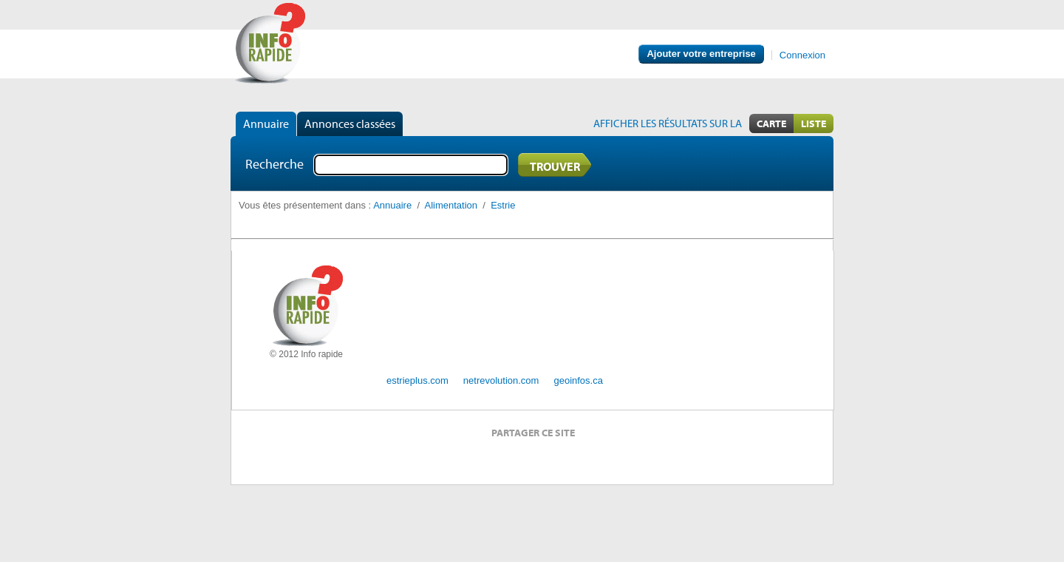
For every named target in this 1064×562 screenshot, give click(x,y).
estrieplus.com (417, 380)
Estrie (503, 205)
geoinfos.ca (578, 380)
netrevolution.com (501, 380)
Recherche (274, 163)
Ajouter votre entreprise (701, 53)
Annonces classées (349, 123)
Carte (771, 123)
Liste (813, 123)
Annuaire (266, 123)
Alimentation (451, 205)
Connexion (802, 55)
